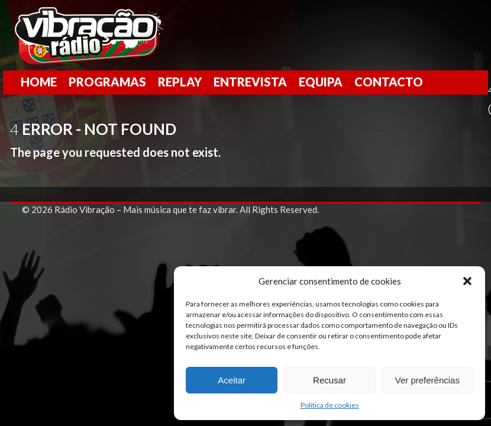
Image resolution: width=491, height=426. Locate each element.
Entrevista (250, 82)
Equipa (321, 82)
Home (39, 82)
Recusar (329, 380)
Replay (180, 82)
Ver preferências (427, 380)
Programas (107, 82)
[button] (467, 281)
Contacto (388, 82)
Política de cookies (330, 405)
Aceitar (232, 380)
